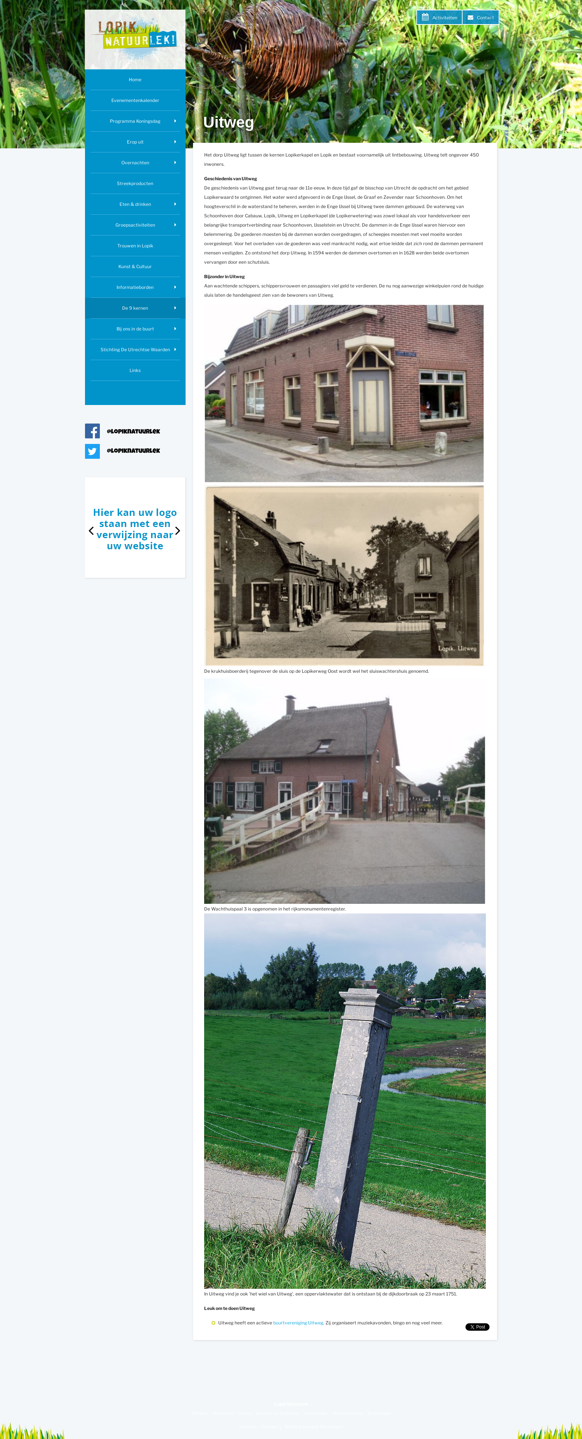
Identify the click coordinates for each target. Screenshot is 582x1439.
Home (135, 79)
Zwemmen (315, 1413)
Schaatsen (379, 1413)
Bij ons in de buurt (135, 329)
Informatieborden (135, 287)
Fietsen (199, 1413)
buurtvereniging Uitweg (298, 1323)
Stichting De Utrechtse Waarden (135, 349)
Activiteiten (444, 17)
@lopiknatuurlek (133, 432)
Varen (245, 1413)
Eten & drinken (135, 204)
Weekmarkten (347, 1413)
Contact (485, 17)
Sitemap (248, 1426)
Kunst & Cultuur (135, 266)
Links (135, 370)
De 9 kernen (135, 308)
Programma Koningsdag (135, 121)
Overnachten (135, 162)
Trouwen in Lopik (135, 245)
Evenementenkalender (135, 100)
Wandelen (222, 1413)
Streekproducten (135, 183)
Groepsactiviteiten (135, 225)
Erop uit (135, 142)
